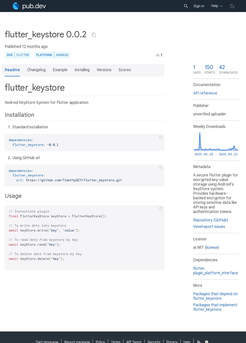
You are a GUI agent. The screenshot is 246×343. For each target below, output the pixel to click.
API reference (205, 93)
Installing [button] (82, 70)
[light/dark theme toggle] (232, 6)
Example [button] (60, 70)
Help (214, 6)
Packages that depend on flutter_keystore (215, 296)
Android (62, 55)
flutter (198, 268)
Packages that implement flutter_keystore (215, 307)
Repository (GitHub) (210, 220)
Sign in (199, 6)
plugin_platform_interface (215, 273)
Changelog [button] (36, 70)
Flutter (23, 55)
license (212, 247)
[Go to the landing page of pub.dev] (29, 6)
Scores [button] (125, 70)
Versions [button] (104, 70)
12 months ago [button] (35, 46)
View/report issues (209, 226)
